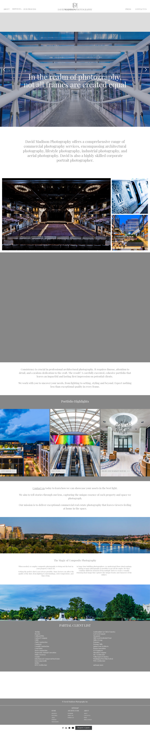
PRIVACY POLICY (88, 719)
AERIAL (53, 717)
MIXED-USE (70, 715)
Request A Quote (84, 728)
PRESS (128, 9)
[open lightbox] (54, 214)
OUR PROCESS (29, 9)
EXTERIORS (70, 713)
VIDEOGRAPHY (55, 721)
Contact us (39, 488)
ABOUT (6, 9)
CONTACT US (141, 9)
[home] (75, 7)
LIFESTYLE (54, 713)
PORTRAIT (54, 719)
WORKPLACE (71, 717)
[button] (16, 9)
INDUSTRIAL (54, 715)
